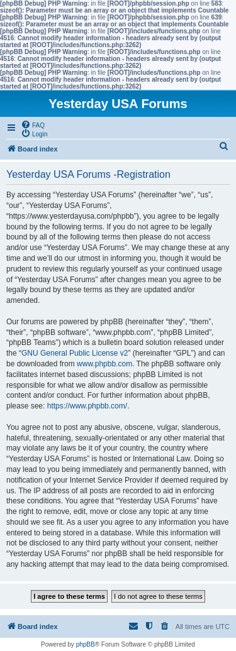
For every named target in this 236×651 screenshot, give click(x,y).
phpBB (85, 644)
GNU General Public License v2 (74, 353)
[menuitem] (33, 124)
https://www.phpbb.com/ (87, 406)
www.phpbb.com (104, 363)
